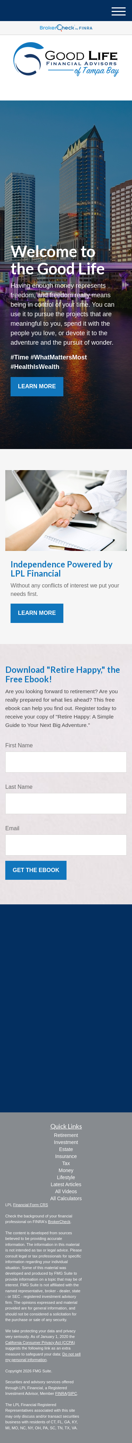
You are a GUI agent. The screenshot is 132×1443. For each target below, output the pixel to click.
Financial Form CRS (30, 1205)
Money (65, 1170)
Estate (66, 1149)
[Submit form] (36, 870)
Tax (66, 1163)
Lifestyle (66, 1177)
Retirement (66, 1135)
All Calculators (66, 1198)
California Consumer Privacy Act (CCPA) (40, 1342)
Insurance (66, 1156)
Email (12, 828)
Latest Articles (66, 1184)
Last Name (18, 787)
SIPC (72, 1393)
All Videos (66, 1191)
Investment (66, 1142)
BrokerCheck (59, 1222)
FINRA (61, 1393)
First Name (19, 745)
